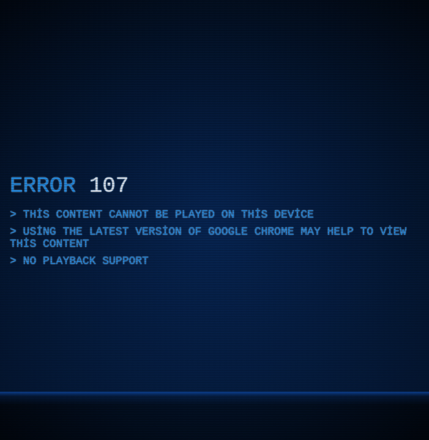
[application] (214, 220)
